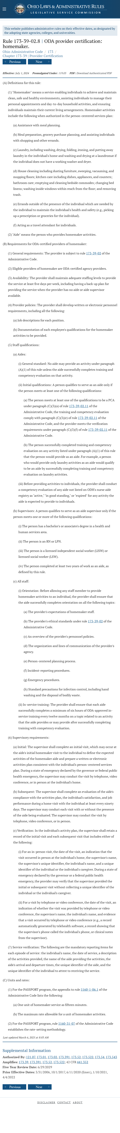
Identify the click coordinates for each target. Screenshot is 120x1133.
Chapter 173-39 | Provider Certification (33, 55)
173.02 (52, 1057)
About (78, 1102)
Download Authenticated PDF (94, 73)
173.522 (87, 1057)
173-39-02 (93, 253)
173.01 (41, 1057)
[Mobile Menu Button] (4, 9)
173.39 (23, 1062)
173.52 (76, 1057)
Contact (64, 1102)
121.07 (30, 1057)
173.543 (111, 1057)
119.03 (62, 73)
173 (50, 51)
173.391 (64, 1057)
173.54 (99, 1057)
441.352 (82, 1062)
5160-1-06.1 (89, 989)
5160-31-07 (66, 1023)
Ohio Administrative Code (23, 51)
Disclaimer (46, 1102)
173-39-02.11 (78, 406)
